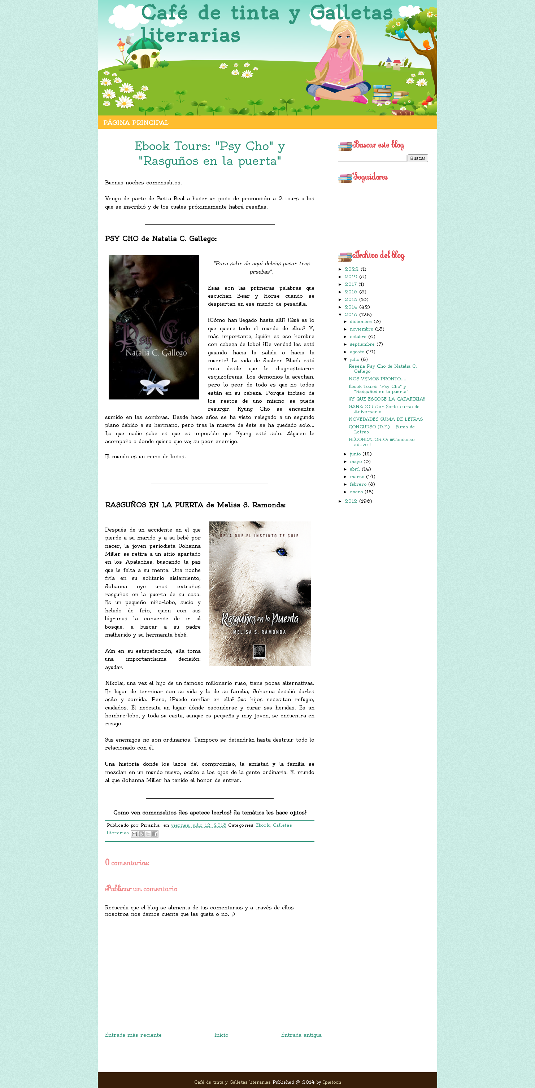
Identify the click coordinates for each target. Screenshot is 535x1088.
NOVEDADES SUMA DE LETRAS (386, 419)
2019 (352, 276)
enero (357, 491)
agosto (358, 351)
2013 (352, 314)
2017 (351, 284)
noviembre (362, 329)
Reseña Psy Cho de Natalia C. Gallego (383, 368)
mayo (357, 461)
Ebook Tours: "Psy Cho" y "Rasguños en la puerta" (378, 389)
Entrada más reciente (133, 1035)
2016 (352, 291)
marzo (358, 476)
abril (356, 469)
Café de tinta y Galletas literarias (267, 24)
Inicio (221, 1035)
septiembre (363, 344)
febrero (359, 484)
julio (355, 359)
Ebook (263, 825)
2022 (353, 269)
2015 (352, 299)
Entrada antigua (301, 1035)
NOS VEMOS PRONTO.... (377, 378)
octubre (359, 336)
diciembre (362, 321)
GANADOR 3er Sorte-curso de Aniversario (384, 409)
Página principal (135, 122)
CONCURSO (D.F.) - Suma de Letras (382, 429)
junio (356, 453)
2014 (352, 307)
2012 (352, 501)
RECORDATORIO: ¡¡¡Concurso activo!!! (381, 442)
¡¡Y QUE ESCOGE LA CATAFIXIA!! (387, 399)
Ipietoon (332, 1082)
